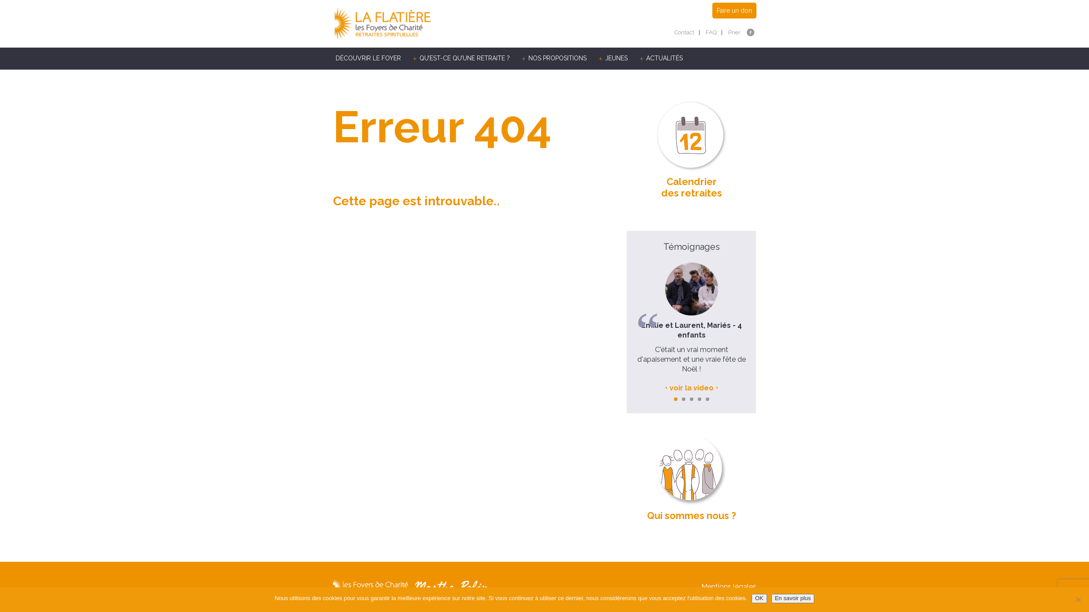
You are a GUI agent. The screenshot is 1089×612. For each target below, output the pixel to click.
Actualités (664, 58)
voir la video (692, 388)
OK (759, 598)
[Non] (1078, 599)
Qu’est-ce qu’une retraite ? (464, 58)
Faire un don (734, 10)
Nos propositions (557, 58)
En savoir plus (793, 598)
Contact (684, 32)
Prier (734, 32)
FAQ (711, 32)
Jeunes (616, 58)
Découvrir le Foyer (368, 58)
